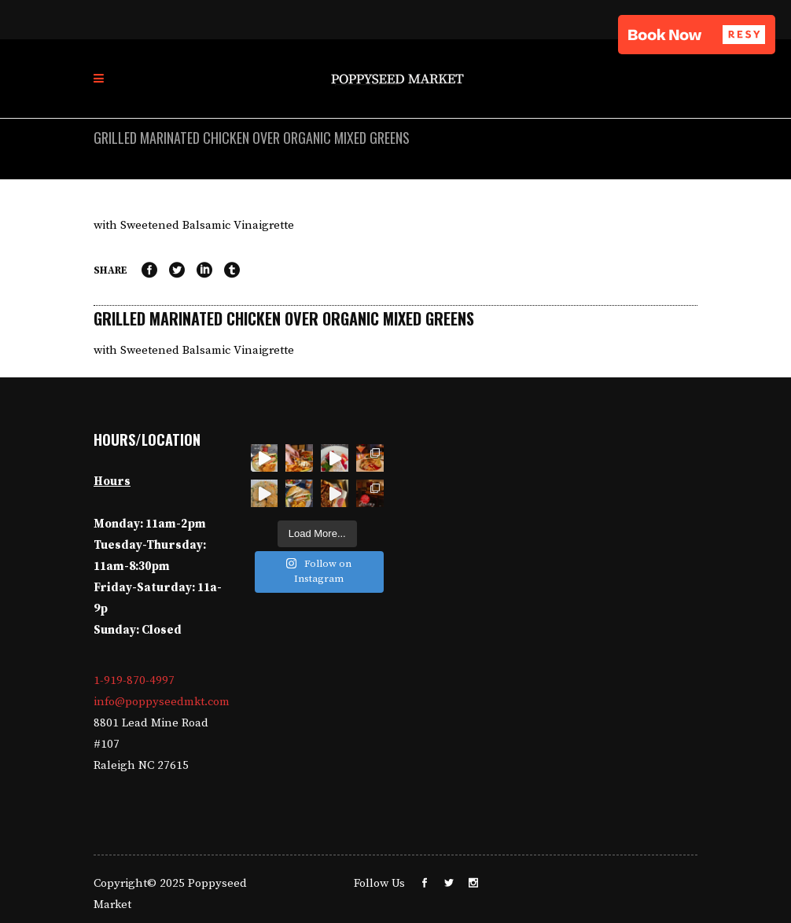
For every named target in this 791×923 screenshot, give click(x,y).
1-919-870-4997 (134, 680)
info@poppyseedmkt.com (162, 701)
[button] (696, 34)
